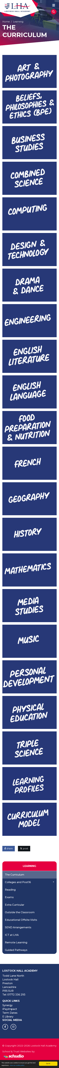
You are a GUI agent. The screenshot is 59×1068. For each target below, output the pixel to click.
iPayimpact (9, 1009)
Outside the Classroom (20, 912)
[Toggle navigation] (53, 5)
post (24, 848)
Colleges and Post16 (18, 882)
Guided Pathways (16, 950)
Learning (18, 21)
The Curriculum (14, 874)
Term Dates (9, 1012)
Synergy (7, 1005)
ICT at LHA (12, 934)
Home (6, 21)
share (8, 848)
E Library (7, 1016)
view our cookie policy (17, 1065)
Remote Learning (16, 942)
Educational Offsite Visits (21, 919)
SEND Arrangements (18, 927)
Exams (9, 897)
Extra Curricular (14, 904)
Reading (10, 889)
